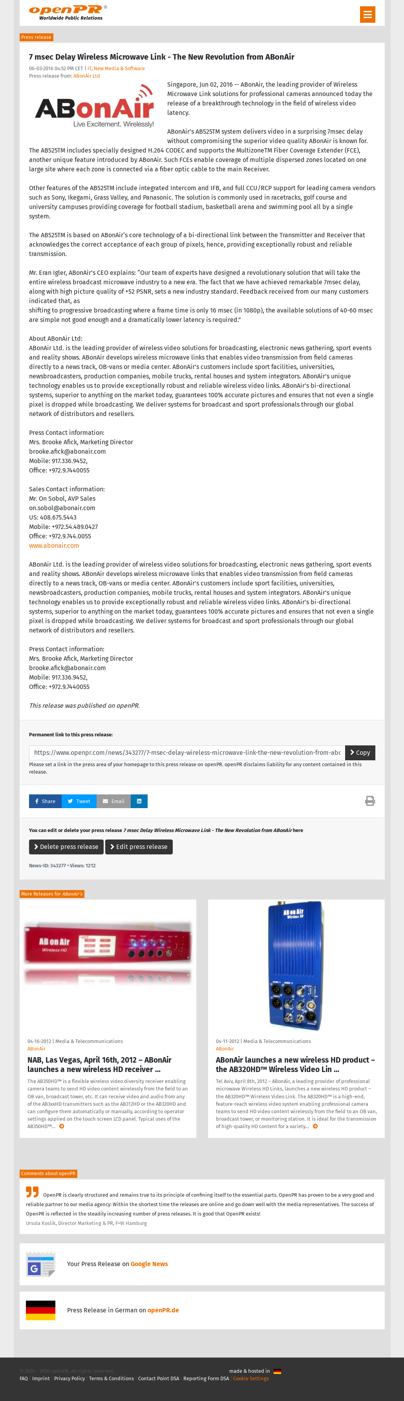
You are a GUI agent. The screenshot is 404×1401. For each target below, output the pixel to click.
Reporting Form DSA (206, 1378)
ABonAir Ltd (86, 76)
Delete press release (66, 846)
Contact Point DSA (158, 1378)
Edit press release (139, 846)
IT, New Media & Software (116, 68)
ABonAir (36, 1049)
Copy (360, 752)
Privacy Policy (69, 1378)
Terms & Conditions (111, 1378)
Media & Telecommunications (89, 1041)
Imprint (41, 1378)
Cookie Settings (251, 1378)
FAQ (24, 1378)
